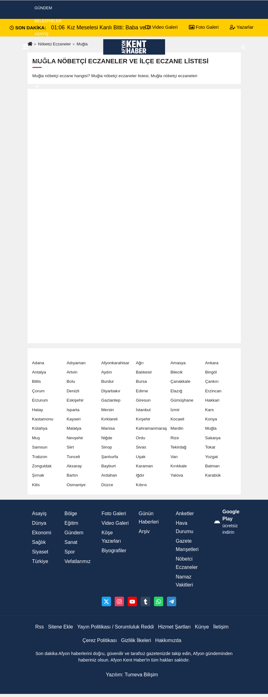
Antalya (39, 372)
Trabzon (39, 456)
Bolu (71, 381)
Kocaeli (178, 419)
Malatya (74, 428)
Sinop (106, 447)
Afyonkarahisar (115, 363)
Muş (36, 438)
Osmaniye (76, 484)
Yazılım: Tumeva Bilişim (132, 674)
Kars (209, 409)
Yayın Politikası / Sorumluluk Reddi (115, 626)
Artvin (72, 372)
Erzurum (40, 400)
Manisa (108, 428)
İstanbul (143, 409)
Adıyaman (76, 363)
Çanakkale (180, 381)
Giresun (143, 400)
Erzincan (213, 391)
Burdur (107, 381)
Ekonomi (44, 73)
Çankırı (212, 381)
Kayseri (74, 419)
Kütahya (40, 428)
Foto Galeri (114, 513)
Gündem (74, 532)
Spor (40, 60)
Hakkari (212, 400)
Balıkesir (144, 372)
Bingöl (211, 372)
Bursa (141, 381)
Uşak (141, 456)
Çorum (38, 391)
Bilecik (177, 372)
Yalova (177, 475)
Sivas (141, 447)
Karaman (144, 466)
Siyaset (43, 47)
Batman (212, 466)
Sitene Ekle (60, 626)
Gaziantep (111, 400)
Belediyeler (48, 21)
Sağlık (39, 542)
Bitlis (36, 381)
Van (174, 456)
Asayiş (42, 33)
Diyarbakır (111, 391)
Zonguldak (42, 466)
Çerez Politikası (100, 640)
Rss (39, 626)
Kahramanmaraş (151, 428)
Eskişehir (75, 400)
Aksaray (74, 466)
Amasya (178, 363)
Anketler (185, 513)
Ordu (140, 438)
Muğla (211, 428)
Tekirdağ (178, 447)
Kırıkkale (179, 466)
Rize (175, 438)
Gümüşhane (182, 400)
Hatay (37, 409)
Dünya (39, 523)
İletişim (221, 626)
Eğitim (71, 523)
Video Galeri (115, 523)
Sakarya (213, 438)
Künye (202, 626)
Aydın (106, 372)
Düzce (107, 484)
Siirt (70, 447)
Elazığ (176, 391)
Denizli (73, 391)
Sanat (71, 542)
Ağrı (140, 363)
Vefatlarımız (78, 561)
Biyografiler (114, 550)
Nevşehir (75, 438)
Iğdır (140, 475)
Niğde (107, 438)
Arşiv (144, 531)
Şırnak (38, 475)
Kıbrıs (141, 484)
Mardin (177, 428)
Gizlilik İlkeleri (136, 640)
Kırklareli (109, 419)
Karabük (213, 475)
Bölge (71, 513)
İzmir (175, 409)
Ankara (212, 363)
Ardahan (109, 475)
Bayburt (108, 466)
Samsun (40, 447)
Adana (38, 363)
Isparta (73, 409)
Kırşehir (143, 419)
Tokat (210, 447)
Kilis (36, 484)
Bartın (72, 475)
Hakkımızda (168, 640)
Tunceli (73, 456)
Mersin (107, 409)
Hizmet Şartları (174, 626)
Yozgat (211, 456)
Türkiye (40, 561)
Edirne (142, 391)
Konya (211, 419)
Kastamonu (42, 419)
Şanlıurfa (109, 456)
